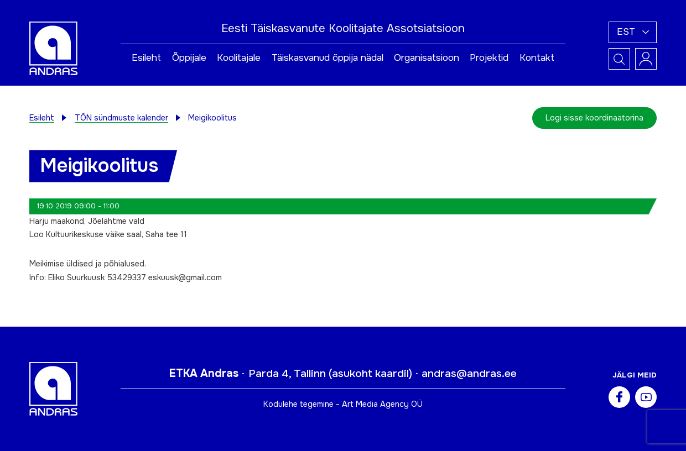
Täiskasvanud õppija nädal (327, 57)
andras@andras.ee (469, 373)
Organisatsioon (426, 57)
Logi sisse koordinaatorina (594, 118)
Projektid (489, 57)
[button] (633, 32)
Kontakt (536, 57)
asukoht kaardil (370, 373)
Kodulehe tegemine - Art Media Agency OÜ (343, 404)
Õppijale (189, 57)
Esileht (146, 57)
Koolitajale (239, 57)
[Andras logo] (53, 48)
